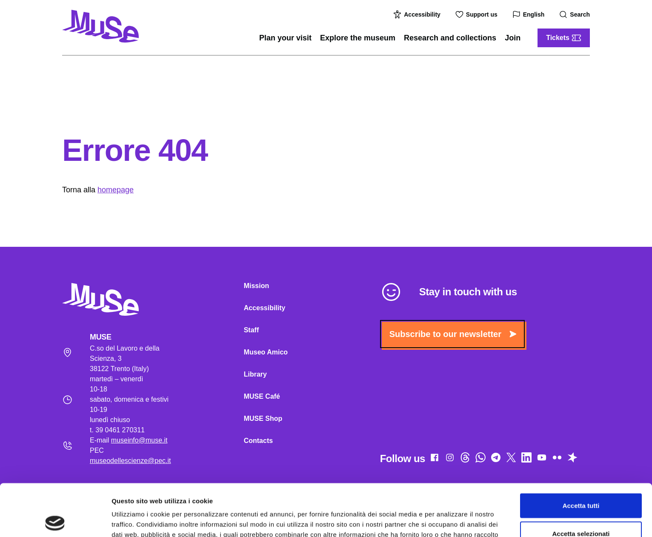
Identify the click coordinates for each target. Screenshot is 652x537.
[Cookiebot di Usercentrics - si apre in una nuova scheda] (55, 520)
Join (512, 38)
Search (575, 14)
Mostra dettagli (448, 520)
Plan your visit (285, 38)
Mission (256, 285)
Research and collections (450, 38)
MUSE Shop (263, 418)
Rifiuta (581, 509)
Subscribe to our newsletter (452, 334)
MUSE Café (262, 396)
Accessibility (417, 14)
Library (255, 374)
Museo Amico (266, 352)
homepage (115, 190)
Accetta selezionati (580, 481)
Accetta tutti (581, 453)
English (530, 14)
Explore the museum (357, 38)
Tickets (563, 38)
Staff (251, 330)
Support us (478, 14)
